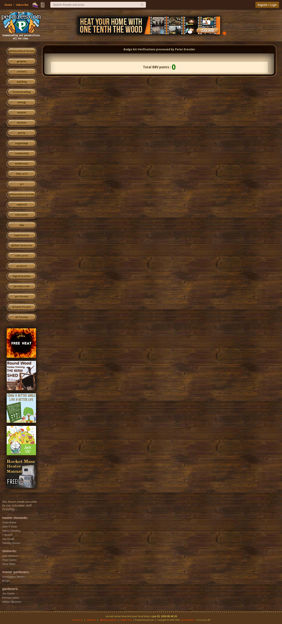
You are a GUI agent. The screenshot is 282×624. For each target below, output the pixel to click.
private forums (22, 307)
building (22, 81)
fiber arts (22, 173)
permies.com (22, 286)
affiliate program (108, 620)
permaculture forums (21, 51)
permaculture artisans (22, 194)
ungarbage (21, 143)
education (21, 214)
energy (21, 102)
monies (21, 112)
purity (21, 133)
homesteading (22, 92)
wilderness (21, 163)
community (22, 153)
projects (22, 266)
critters (21, 71)
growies (21, 61)
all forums (21, 317)
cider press (21, 255)
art (22, 184)
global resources (22, 245)
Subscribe (22, 4)
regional (21, 204)
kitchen (21, 122)
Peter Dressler (185, 49)
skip (21, 225)
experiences (21, 235)
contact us (77, 620)
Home (8, 4)
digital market (22, 276)
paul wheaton (188, 620)
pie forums (21, 296)
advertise (91, 620)
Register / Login (267, 4)
